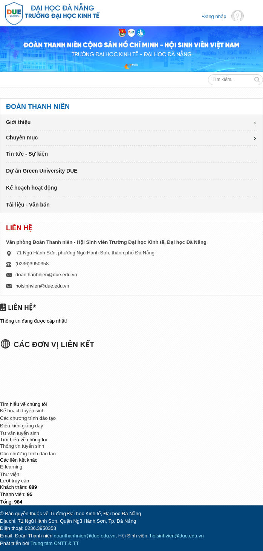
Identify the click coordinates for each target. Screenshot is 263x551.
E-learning (11, 467)
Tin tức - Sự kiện (27, 154)
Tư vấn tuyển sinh (19, 433)
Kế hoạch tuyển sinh (22, 410)
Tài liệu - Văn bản (28, 205)
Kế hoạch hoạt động (31, 188)
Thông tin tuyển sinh (22, 446)
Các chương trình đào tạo (28, 418)
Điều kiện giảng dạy (21, 426)
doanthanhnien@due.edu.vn (46, 274)
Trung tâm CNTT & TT (55, 543)
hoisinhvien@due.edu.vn (42, 286)
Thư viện (9, 474)
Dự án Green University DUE (42, 171)
